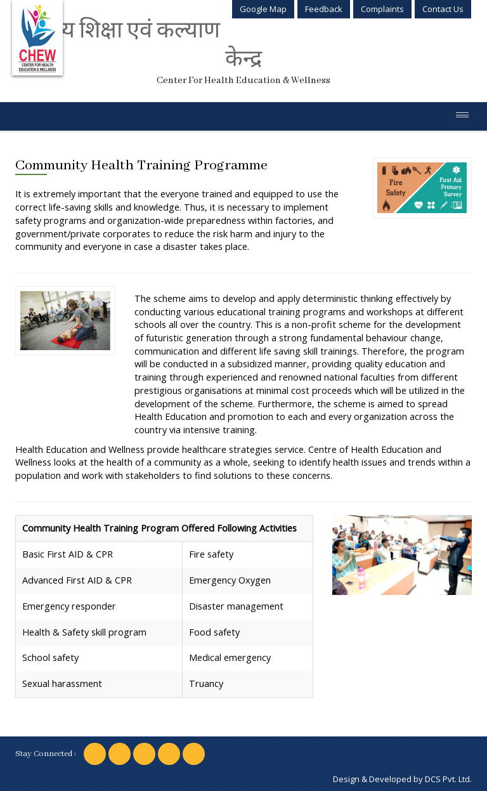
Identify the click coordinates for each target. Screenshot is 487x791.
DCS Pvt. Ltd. (448, 779)
